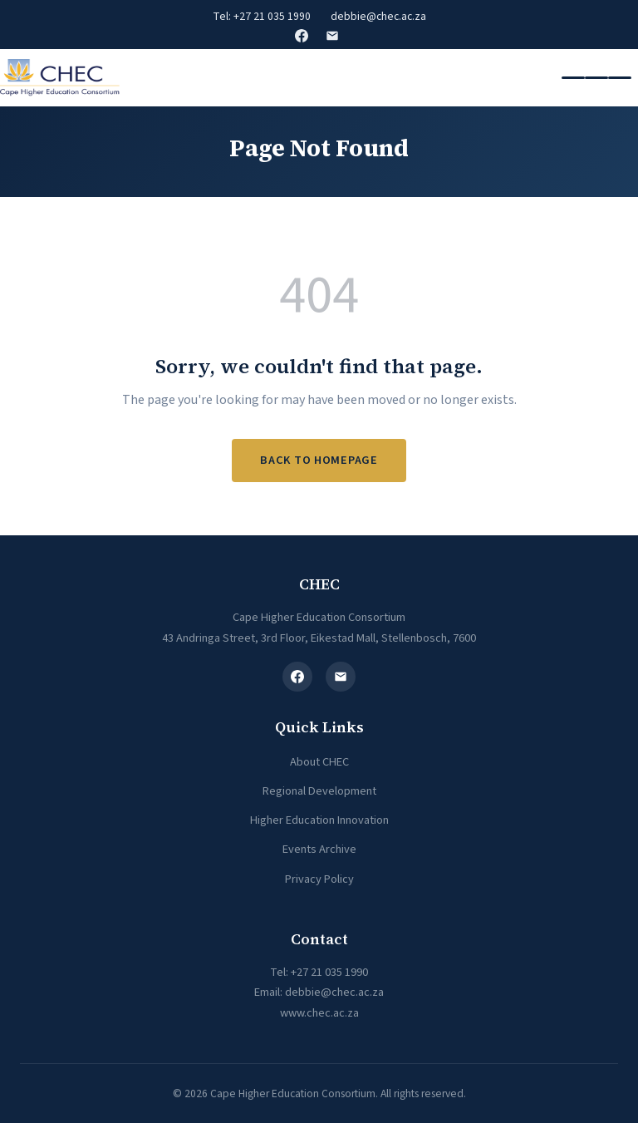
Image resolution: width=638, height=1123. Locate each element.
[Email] (341, 677)
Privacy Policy (319, 879)
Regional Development (319, 791)
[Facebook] (297, 677)
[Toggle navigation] (596, 78)
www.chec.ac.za (319, 1013)
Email (332, 35)
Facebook (301, 35)
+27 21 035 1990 (329, 972)
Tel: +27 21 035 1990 (262, 16)
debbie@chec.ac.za (378, 16)
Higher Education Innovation (319, 820)
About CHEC (319, 762)
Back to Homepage (319, 460)
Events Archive (319, 849)
